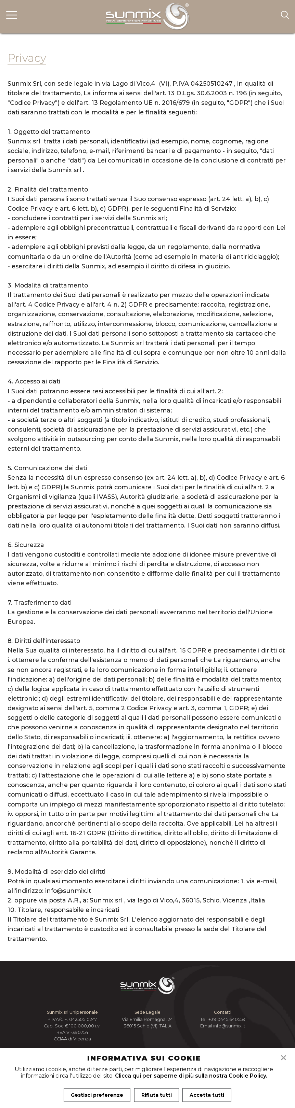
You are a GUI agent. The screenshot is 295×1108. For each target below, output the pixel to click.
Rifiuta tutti (156, 1095)
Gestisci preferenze (96, 1095)
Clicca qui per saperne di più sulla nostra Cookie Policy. (191, 1075)
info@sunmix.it (229, 1025)
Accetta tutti (207, 1095)
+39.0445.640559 (226, 1019)
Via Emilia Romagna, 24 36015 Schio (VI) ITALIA (147, 1022)
